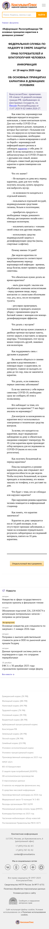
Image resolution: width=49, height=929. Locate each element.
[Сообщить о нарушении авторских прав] (24, 900)
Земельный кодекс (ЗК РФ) (14, 733)
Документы (14, 23)
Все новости (7, 674)
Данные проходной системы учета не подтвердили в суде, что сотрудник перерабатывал (21, 654)
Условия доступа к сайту (24, 893)
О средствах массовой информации (18, 790)
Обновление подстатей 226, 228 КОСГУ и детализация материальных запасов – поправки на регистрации (23, 613)
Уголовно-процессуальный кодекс (18, 752)
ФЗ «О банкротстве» (11, 766)
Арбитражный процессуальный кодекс (20, 724)
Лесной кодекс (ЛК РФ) (12, 738)
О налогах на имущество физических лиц (21, 785)
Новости (11, 590)
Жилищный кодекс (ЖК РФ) (14, 701)
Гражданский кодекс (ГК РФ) (15, 696)
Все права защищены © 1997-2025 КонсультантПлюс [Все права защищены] (24, 879)
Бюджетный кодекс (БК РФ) (14, 719)
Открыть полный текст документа (27, 563)
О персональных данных (13, 780)
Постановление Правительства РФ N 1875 (21, 823)
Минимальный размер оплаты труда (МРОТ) (22, 809)
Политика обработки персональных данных (24, 888)
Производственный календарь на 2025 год (22, 757)
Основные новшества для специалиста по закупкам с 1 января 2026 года (23, 627)
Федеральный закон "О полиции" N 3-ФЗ (20, 799)
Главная (5, 23)
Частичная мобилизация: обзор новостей (21, 818)
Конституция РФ (9, 729)
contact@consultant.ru (24, 854)
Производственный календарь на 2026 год (22, 794)
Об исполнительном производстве (18, 776)
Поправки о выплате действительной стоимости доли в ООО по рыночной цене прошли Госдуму (24, 640)
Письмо (13, 105)
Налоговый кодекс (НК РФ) (14, 705)
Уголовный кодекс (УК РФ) (14, 715)
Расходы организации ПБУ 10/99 (17, 804)
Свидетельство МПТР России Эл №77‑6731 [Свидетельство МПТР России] (24, 884)
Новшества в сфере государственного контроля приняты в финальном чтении (22, 601)
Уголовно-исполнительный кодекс (18, 748)
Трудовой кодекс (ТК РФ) (13, 710)
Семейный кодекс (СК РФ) (14, 743)
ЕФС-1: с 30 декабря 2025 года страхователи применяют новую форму (22, 667)
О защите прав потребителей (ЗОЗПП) (19, 771)
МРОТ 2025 (7, 762)
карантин (22, 148)
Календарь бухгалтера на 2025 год (18, 813)
